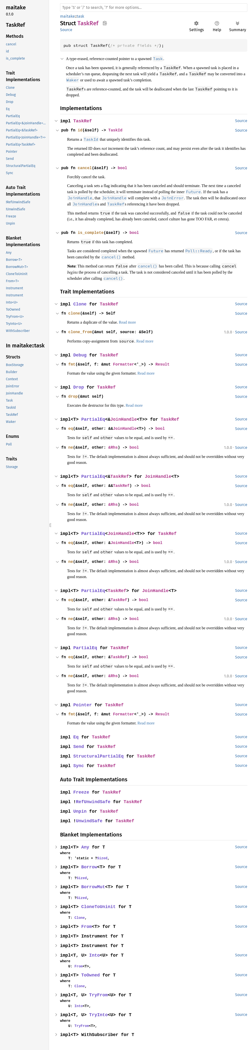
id (80, 129)
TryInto (99, 1014)
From (87, 926)
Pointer (83, 704)
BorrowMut (94, 886)
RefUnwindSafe (93, 801)
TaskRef (83, 120)
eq (71, 430)
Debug (80, 357)
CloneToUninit (99, 906)
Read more (135, 324)
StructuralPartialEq (99, 755)
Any (86, 846)
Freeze (82, 791)
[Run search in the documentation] (153, 7)
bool (125, 166)
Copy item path (105, 23)
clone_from (81, 333)
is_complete (91, 236)
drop (73, 398)
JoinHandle (124, 421)
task (80, 16)
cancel (85, 166)
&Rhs (115, 448)
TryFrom (99, 994)
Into (95, 954)
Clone (80, 306)
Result (166, 366)
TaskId (117, 129)
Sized (100, 857)
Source (66, 29)
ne (71, 448)
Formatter (126, 366)
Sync (79, 765)
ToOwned (91, 974)
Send (79, 746)
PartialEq (94, 421)
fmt (72, 366)
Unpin (80, 810)
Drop (79, 389)
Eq (76, 736)
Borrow (90, 866)
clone (75, 315)
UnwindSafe (89, 820)
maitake (67, 16)
